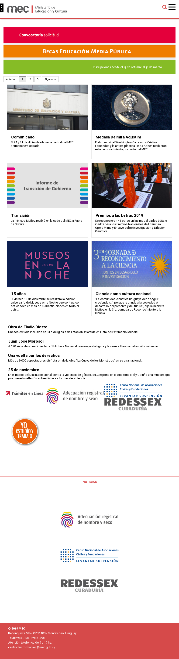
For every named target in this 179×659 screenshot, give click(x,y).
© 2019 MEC (16, 628)
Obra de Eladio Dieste (27, 327)
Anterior (11, 79)
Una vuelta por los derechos (34, 355)
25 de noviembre (23, 369)
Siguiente (50, 79)
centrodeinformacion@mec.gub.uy (31, 647)
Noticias (90, 482)
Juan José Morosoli (26, 341)
